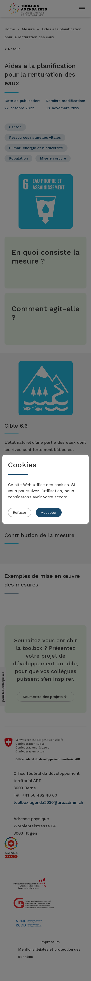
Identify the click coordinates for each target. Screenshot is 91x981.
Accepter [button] (49, 512)
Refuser (19, 512)
